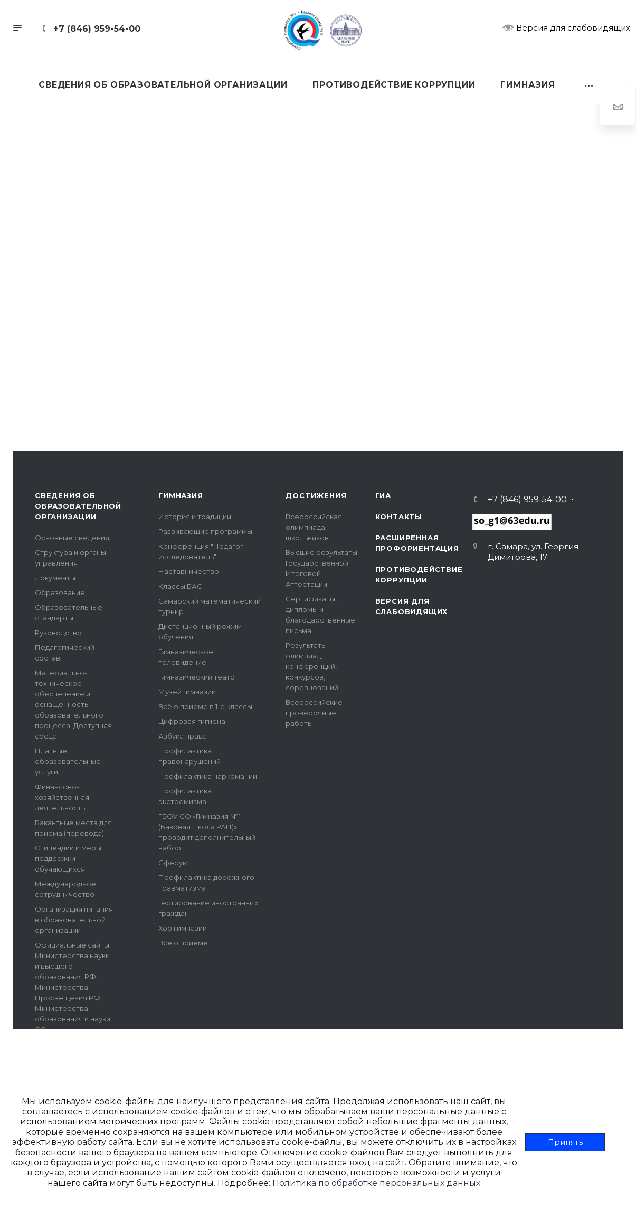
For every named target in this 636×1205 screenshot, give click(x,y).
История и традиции (194, 516)
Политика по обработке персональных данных (376, 1183)
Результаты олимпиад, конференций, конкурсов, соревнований (312, 666)
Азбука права (182, 736)
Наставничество (188, 571)
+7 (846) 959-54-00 (96, 29)
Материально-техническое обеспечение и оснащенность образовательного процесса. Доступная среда (73, 704)
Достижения (316, 495)
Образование (60, 592)
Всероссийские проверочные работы (314, 713)
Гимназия (180, 495)
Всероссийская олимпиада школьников (314, 527)
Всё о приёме (183, 943)
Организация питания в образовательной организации (74, 919)
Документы (55, 577)
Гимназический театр (196, 677)
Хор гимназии (182, 928)
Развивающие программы (205, 531)
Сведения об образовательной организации (78, 506)
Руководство (58, 632)
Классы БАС (180, 586)
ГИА (383, 495)
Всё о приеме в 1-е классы (205, 706)
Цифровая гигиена (191, 721)
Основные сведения (72, 537)
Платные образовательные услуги (68, 761)
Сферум (173, 862)
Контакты (398, 516)
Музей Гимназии (187, 691)
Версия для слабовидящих (566, 27)
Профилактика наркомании (207, 776)
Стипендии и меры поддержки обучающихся (68, 858)
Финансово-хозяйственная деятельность (62, 797)
